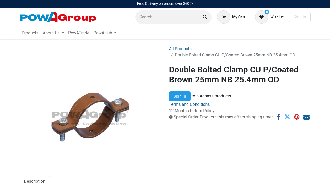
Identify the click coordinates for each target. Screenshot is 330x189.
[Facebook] (278, 117)
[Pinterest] (297, 117)
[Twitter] (287, 117)
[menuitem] (30, 33)
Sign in (300, 16)
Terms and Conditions (189, 104)
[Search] (205, 17)
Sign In (180, 96)
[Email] (306, 117)
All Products (180, 48)
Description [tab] (34, 181)
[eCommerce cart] (231, 17)
